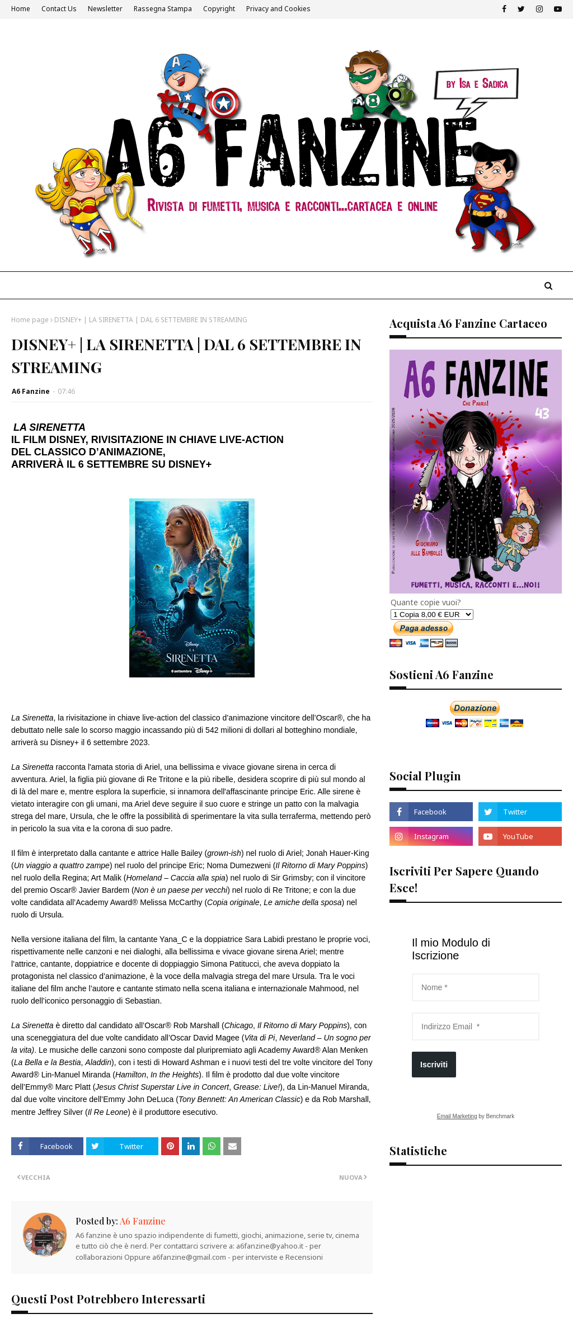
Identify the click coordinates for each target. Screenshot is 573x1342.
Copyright (219, 8)
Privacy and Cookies (278, 8)
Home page (30, 319)
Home (20, 8)
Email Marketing (457, 1116)
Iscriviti (434, 1064)
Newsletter (105, 8)
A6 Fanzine (31, 391)
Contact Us (59, 8)
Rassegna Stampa (163, 8)
